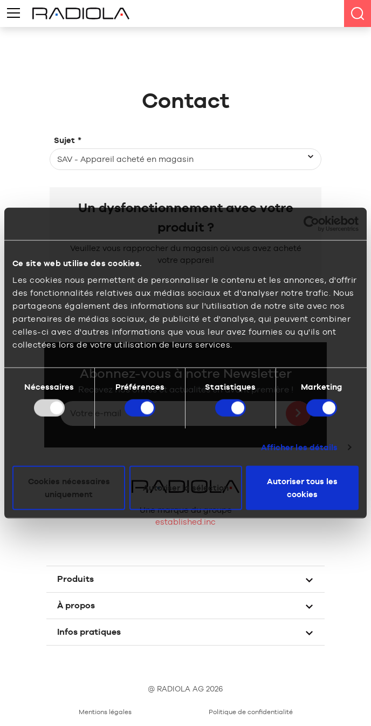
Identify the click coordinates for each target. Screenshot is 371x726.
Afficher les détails (299, 446)
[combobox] (185, 159)
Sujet (67, 140)
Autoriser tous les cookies (302, 488)
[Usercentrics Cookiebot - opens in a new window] (311, 223)
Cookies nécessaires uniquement (69, 488)
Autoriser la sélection (186, 487)
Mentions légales (105, 712)
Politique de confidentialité (251, 712)
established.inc (185, 521)
